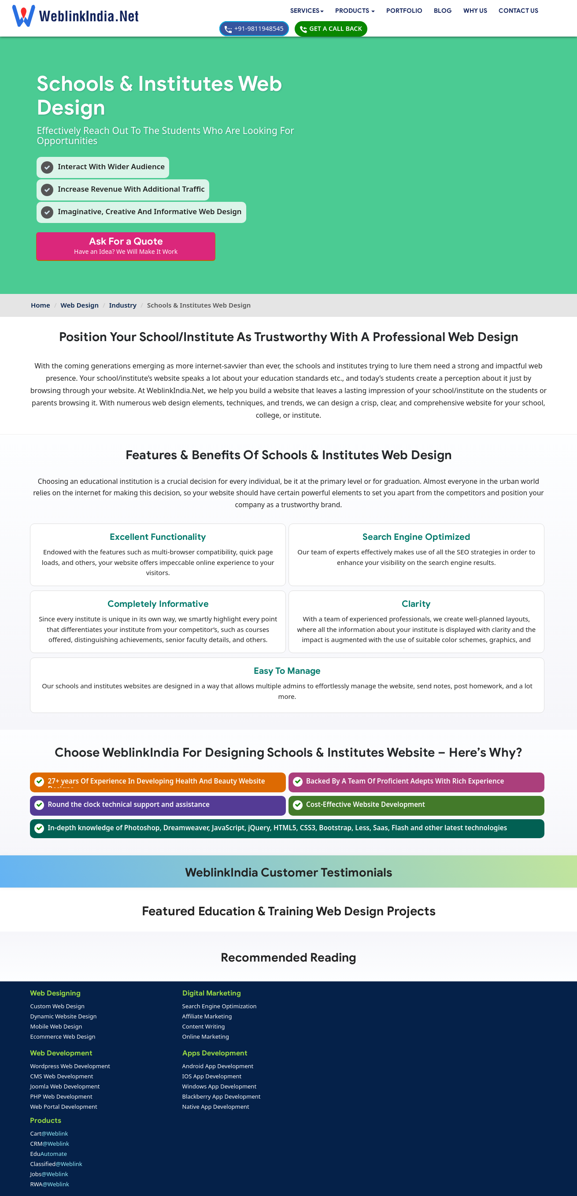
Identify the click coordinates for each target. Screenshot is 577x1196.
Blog (270, 11)
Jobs (221, 1048)
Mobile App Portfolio (145, 1140)
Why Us (302, 11)
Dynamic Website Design (64, 1018)
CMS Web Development (62, 1079)
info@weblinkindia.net (358, 1081)
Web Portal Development (64, 1109)
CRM (222, 1018)
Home (40, 290)
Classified (229, 1038)
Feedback (47, 1150)
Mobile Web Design (57, 1028)
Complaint (48, 1160)
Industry (123, 290)
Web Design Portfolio (146, 1129)
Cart (221, 1008)
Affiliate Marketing (141, 1018)
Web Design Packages (232, 1089)
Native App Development (150, 1109)
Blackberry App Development (156, 1099)
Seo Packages (221, 1099)
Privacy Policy (407, 1183)
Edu (221, 1028)
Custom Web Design (58, 1008)
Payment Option (223, 1129)
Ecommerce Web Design (63, 1038)
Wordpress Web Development (71, 1069)
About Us (46, 1140)
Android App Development (152, 1069)
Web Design (80, 290)
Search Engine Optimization (154, 1008)
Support (212, 1140)
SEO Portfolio (136, 1150)
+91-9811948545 (440, 11)
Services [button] (130, 11)
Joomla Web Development (65, 1089)
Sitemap (212, 1150)
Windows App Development (154, 1089)
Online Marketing (140, 1038)
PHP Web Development (62, 1099)
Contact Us (347, 11)
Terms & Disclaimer (351, 1183)
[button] (181, 12)
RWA (222, 1058)
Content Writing (138, 1028)
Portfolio (231, 11)
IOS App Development (146, 1079)
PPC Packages (221, 1109)
